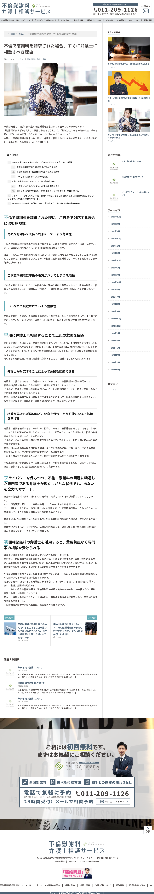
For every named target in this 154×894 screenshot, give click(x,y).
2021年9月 (115, 333)
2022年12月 (116, 282)
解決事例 (109, 20)
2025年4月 (115, 231)
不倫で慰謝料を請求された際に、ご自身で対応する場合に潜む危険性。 (41, 162)
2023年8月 (115, 267)
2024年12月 (116, 238)
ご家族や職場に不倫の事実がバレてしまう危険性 (35, 172)
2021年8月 (115, 340)
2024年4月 (115, 253)
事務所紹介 (148, 20)
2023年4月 (115, 274)
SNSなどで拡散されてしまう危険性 (29, 176)
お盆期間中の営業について (31, 683)
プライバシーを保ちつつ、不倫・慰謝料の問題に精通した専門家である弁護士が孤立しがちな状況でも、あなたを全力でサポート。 (51, 197)
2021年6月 (115, 355)
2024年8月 (115, 245)
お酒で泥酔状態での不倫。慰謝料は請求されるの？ (128, 64)
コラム (20, 59)
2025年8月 (115, 224)
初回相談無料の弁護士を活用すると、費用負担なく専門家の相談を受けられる (44, 203)
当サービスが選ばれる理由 (45, 20)
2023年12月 (116, 260)
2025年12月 (116, 216)
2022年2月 (115, 304)
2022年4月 (115, 296)
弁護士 (39, 59)
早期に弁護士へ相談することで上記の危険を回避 (31, 181)
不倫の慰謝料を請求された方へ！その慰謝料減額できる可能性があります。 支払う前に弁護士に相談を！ (68, 629)
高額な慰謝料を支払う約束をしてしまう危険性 (34, 167)
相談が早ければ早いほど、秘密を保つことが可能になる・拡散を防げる (45, 191)
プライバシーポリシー (89, 861)
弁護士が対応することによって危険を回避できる (35, 186)
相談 (44, 59)
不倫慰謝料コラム (124, 20)
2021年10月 (116, 325)
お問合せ (72, 861)
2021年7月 (115, 347)
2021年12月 (116, 318)
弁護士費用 (78, 20)
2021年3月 (115, 369)
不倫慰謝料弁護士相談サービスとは (15, 20)
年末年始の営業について (30, 667)
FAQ (137, 20)
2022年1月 (115, 311)
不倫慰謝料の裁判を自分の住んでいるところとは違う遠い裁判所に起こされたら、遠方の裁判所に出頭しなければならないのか (32, 630)
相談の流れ (65, 20)
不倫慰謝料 (31, 59)
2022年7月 (115, 289)
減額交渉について (94, 20)
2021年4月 (115, 362)
